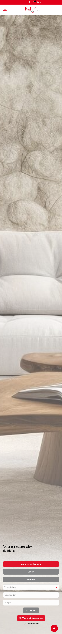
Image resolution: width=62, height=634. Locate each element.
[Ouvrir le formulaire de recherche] (31, 617)
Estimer (31, 586)
